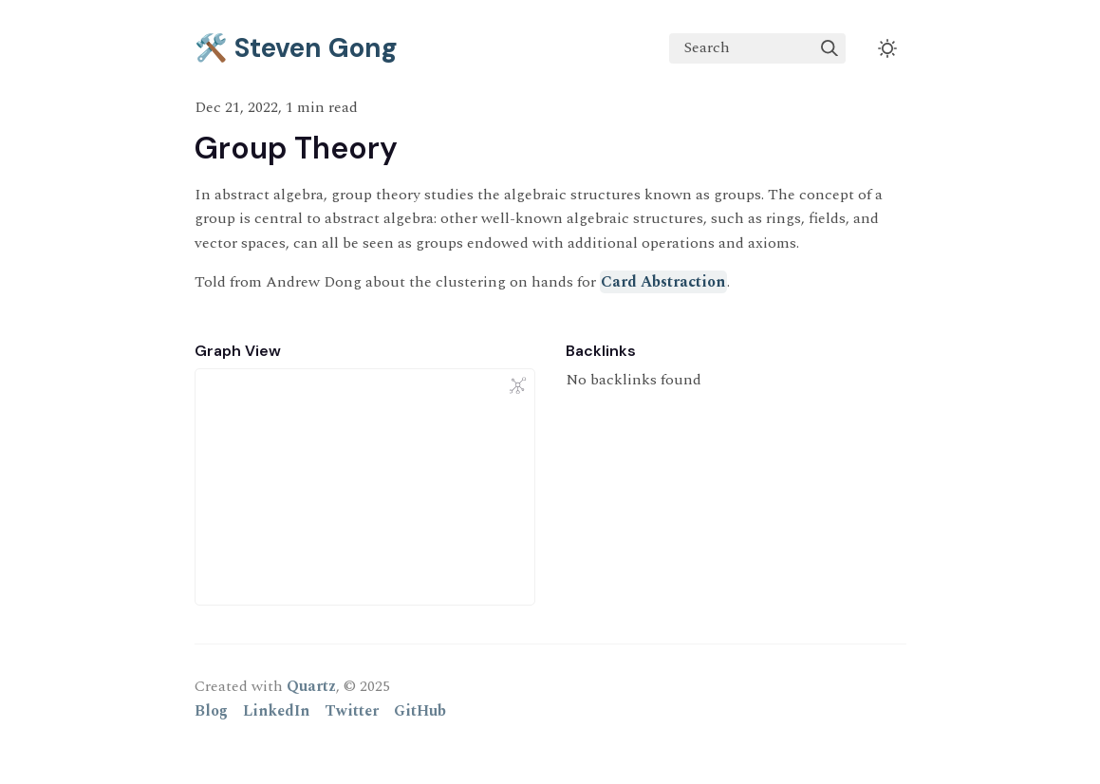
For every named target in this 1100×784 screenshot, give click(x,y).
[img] (829, 48)
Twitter (352, 711)
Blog (211, 711)
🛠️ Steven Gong (296, 47)
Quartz (311, 686)
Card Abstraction (663, 282)
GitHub (420, 711)
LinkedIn (276, 711)
